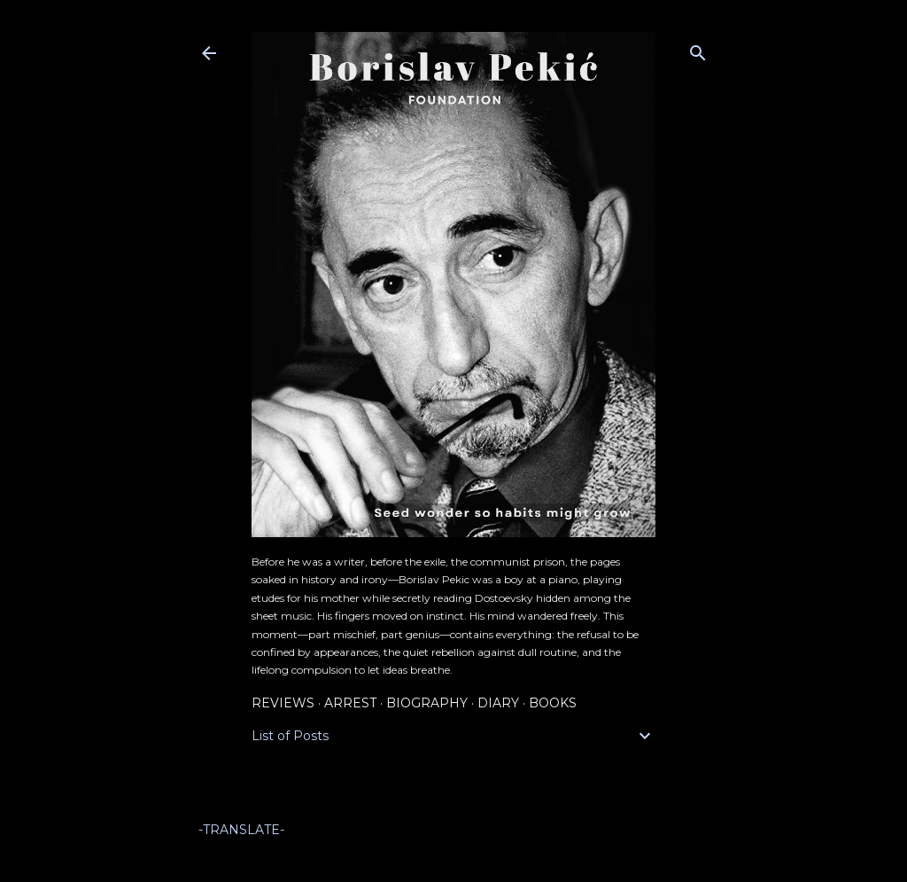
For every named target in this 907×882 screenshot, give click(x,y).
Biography (427, 703)
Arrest (350, 703)
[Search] (698, 49)
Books (553, 703)
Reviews (283, 703)
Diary (498, 703)
